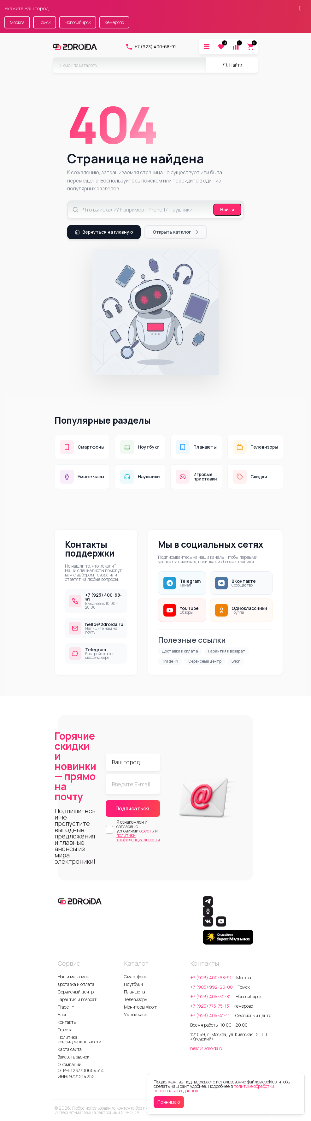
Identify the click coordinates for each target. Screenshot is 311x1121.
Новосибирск (78, 22)
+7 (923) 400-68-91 (150, 47)
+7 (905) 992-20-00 (211, 987)
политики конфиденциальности (138, 837)
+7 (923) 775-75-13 (209, 1006)
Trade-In (170, 661)
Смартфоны (136, 977)
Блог (236, 661)
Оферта (65, 1030)
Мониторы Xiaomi (141, 1007)
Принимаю (168, 1102)
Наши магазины (74, 977)
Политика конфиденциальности (79, 1039)
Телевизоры (136, 999)
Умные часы (136, 1014)
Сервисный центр (204, 661)
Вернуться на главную (104, 232)
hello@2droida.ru (207, 1048)
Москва (17, 22)
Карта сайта (70, 1049)
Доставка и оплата (180, 651)
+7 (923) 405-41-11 (210, 1015)
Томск (44, 22)
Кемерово (114, 22)
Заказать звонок (73, 1057)
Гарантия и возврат (226, 651)
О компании (69, 1064)
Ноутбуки (133, 984)
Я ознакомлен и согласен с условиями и (138, 831)
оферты (147, 831)
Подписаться (132, 808)
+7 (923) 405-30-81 (210, 996)
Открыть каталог (176, 232)
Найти (227, 209)
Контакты (67, 1022)
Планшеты (134, 992)
